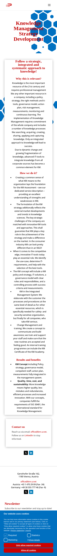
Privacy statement (17, 530)
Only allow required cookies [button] (28, 545)
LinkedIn (29, 435)
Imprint (28, 530)
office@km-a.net (39, 431)
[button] (33, 540)
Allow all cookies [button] (28, 550)
